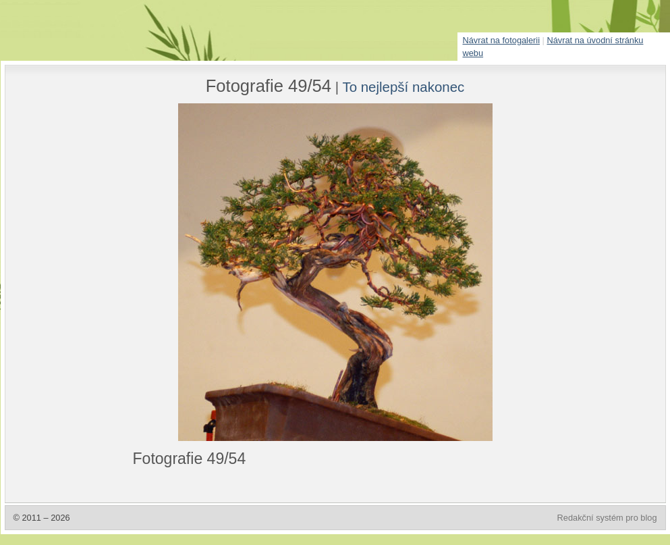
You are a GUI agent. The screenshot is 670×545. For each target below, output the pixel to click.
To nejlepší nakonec (403, 87)
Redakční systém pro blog (607, 518)
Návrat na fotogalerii (501, 40)
